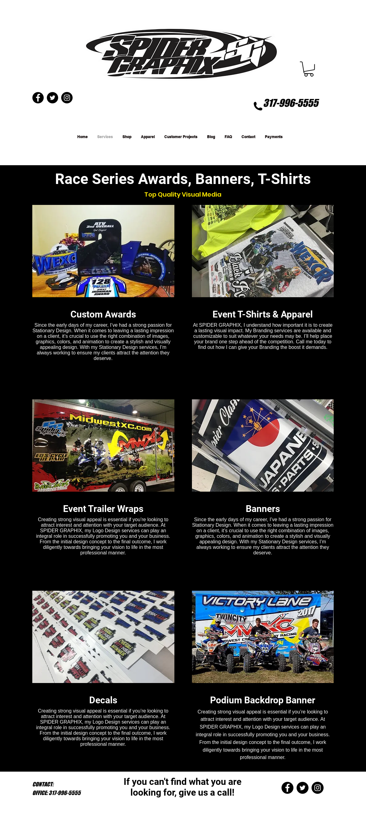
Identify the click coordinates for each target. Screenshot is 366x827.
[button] (309, 69)
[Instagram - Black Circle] (318, 788)
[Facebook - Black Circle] (287, 788)
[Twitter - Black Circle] (302, 788)
